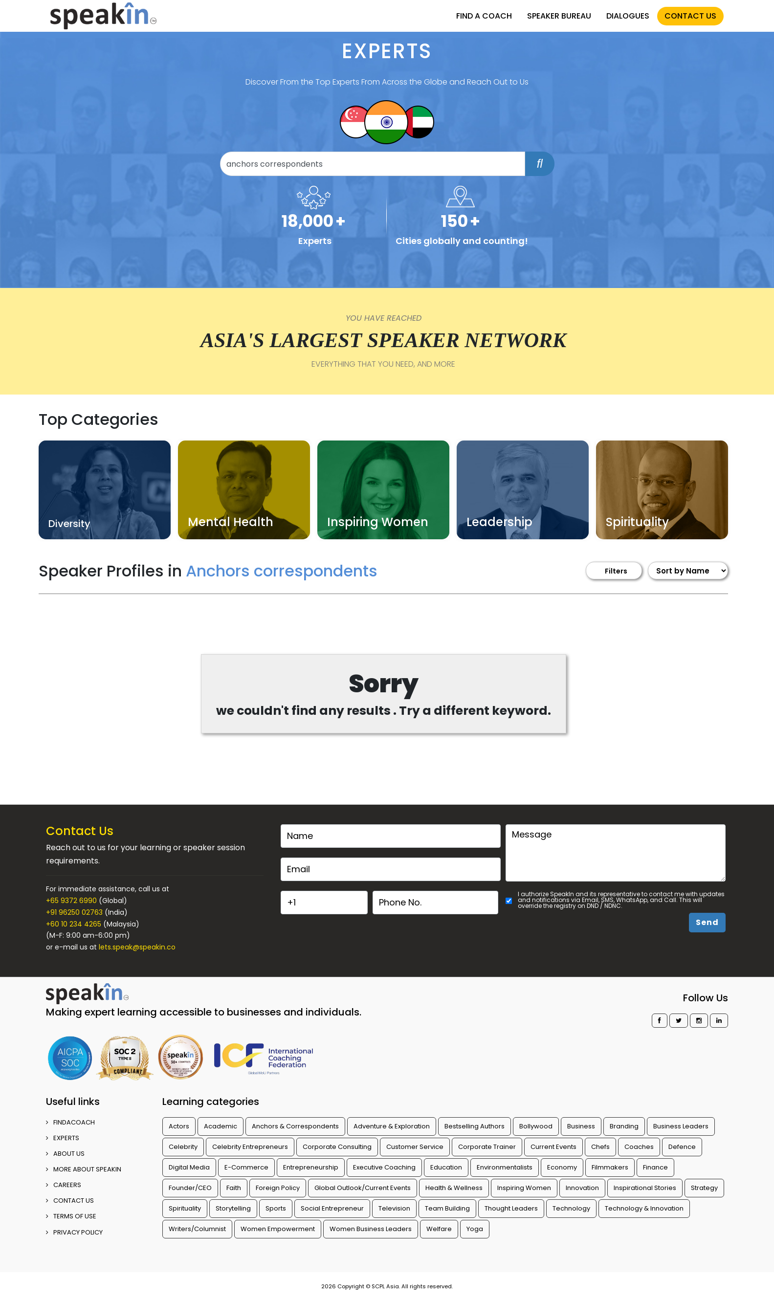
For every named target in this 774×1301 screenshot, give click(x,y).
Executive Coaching (384, 1167)
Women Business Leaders (371, 1229)
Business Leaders (680, 1126)
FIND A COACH (484, 16)
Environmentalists (504, 1167)
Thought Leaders (511, 1208)
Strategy (704, 1187)
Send (707, 922)
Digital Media (189, 1167)
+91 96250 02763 (74, 912)
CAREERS (63, 1185)
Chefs (600, 1146)
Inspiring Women (524, 1187)
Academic (220, 1126)
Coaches (639, 1146)
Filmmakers (610, 1167)
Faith (233, 1187)
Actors (179, 1126)
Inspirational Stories (645, 1187)
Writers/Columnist (197, 1229)
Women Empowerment (278, 1229)
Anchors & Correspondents (295, 1126)
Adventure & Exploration (392, 1126)
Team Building (447, 1208)
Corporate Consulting (337, 1146)
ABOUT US (65, 1153)
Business (581, 1126)
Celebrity (183, 1146)
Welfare (439, 1229)
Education (446, 1167)
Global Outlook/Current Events (362, 1187)
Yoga (474, 1229)
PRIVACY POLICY (74, 1232)
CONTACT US (690, 16)
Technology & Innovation (644, 1208)
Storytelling (233, 1208)
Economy (562, 1167)
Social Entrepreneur (332, 1208)
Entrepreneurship (310, 1167)
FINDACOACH (70, 1122)
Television (394, 1208)
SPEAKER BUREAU (559, 16)
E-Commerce (246, 1167)
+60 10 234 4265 (73, 924)
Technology (571, 1208)
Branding (624, 1126)
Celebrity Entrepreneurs (250, 1146)
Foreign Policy (278, 1187)
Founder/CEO (190, 1187)
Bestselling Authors (474, 1126)
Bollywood (536, 1126)
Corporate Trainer (487, 1146)
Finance (655, 1167)
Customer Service (414, 1146)
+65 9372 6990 (71, 900)
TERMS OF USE (71, 1216)
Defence (682, 1146)
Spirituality (185, 1208)
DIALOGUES (627, 16)
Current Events (553, 1146)
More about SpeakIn (83, 1169)
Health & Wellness (454, 1187)
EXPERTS (62, 1138)
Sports (275, 1208)
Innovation (582, 1187)
